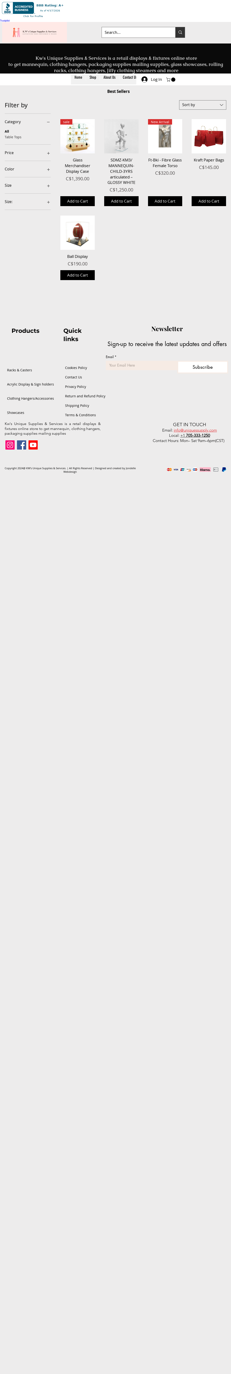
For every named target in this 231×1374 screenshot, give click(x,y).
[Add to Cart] (77, 201)
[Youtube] (33, 445)
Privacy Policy (75, 386)
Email (111, 357)
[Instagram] (10, 445)
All (7, 131)
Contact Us (73, 377)
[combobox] (202, 105)
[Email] (140, 365)
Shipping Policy (77, 405)
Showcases (15, 412)
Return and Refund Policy (78, 396)
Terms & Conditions (78, 415)
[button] (93, 79)
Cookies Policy (76, 367)
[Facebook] (21, 445)
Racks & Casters (19, 370)
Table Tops (13, 136)
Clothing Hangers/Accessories (22, 398)
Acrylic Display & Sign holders (22, 384)
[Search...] (135, 32)
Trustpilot (5, 20)
